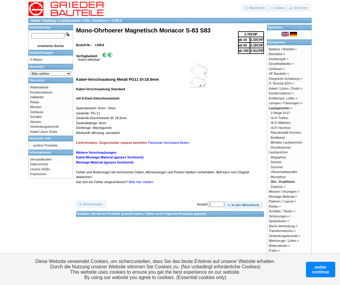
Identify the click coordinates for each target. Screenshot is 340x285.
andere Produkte (45, 145)
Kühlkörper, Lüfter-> (283, 98)
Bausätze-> (277, 54)
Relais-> (275, 206)
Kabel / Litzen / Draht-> (285, 88)
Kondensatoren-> (281, 93)
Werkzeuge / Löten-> (284, 240)
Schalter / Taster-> (282, 211)
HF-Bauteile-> (279, 73)
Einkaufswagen (41, 52)
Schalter (36, 117)
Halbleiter (37, 97)
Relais (34, 102)
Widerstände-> (279, 245)
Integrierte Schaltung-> (285, 78)
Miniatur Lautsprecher (286, 142)
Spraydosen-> (279, 221)
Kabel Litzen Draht (43, 131)
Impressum (38, 174)
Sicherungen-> (279, 216)
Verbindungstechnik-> (284, 236)
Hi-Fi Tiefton (279, 118)
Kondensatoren (41, 92)
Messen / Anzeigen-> (284, 191)
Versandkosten (41, 159)
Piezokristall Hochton (286, 132)
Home (35, 20)
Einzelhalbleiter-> (281, 64)
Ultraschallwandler (284, 172)
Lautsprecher (70, 20)
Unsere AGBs (40, 169)
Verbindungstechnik (44, 126)
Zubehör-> (278, 187)
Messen (36, 107)
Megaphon (278, 157)
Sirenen (276, 162)
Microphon (278, 177)
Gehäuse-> (277, 69)
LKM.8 (117, 20)
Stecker (35, 122)
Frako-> (274, 250)
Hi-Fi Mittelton (281, 122)
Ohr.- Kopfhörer (96, 20)
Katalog (50, 20)
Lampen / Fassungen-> (285, 103)
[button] (255, 7)
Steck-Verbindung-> (283, 226)
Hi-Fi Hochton (280, 128)
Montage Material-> (283, 196)
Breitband (278, 137)
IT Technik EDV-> (281, 83)
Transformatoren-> (282, 231)
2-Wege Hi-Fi (280, 113)
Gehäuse (37, 112)
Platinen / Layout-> (282, 201)
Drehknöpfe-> (279, 59)
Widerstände (39, 87)
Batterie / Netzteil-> (283, 49)
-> (281, 108)
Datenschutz (39, 164)
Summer (277, 167)
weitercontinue (320, 269)
